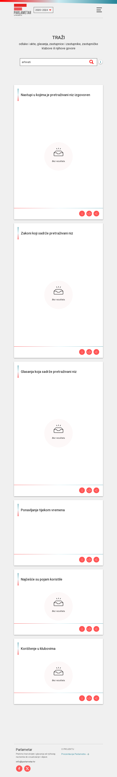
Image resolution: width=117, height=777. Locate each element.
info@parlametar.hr (25, 761)
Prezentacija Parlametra (73, 754)
